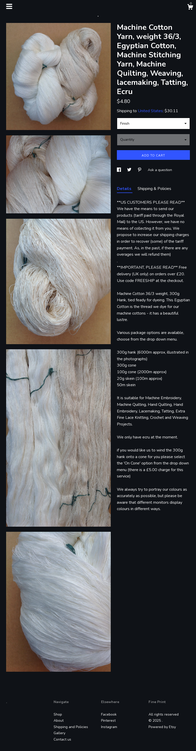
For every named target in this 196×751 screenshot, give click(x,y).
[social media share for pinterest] (140, 169)
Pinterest (108, 720)
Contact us (62, 739)
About (59, 720)
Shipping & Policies (154, 188)
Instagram (109, 726)
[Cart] (190, 8)
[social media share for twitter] (129, 169)
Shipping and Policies (71, 726)
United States (150, 111)
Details (124, 188)
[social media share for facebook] (119, 169)
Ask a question (160, 169)
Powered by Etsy (162, 726)
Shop (58, 714)
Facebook (109, 714)
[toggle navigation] (9, 6)
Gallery (59, 733)
